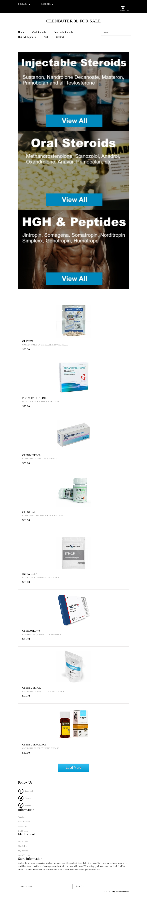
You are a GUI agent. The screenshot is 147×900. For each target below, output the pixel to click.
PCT (46, 37)
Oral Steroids (39, 32)
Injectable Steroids (63, 32)
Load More (73, 767)
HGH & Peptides (27, 37)
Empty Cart (124, 10)
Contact (60, 37)
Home (21, 32)
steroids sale (67, 863)
